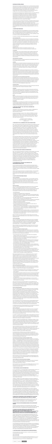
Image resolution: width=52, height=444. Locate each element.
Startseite (15, 441)
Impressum (19, 441)
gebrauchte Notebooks (35, 437)
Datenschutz (24, 441)
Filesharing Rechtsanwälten (22, 438)
